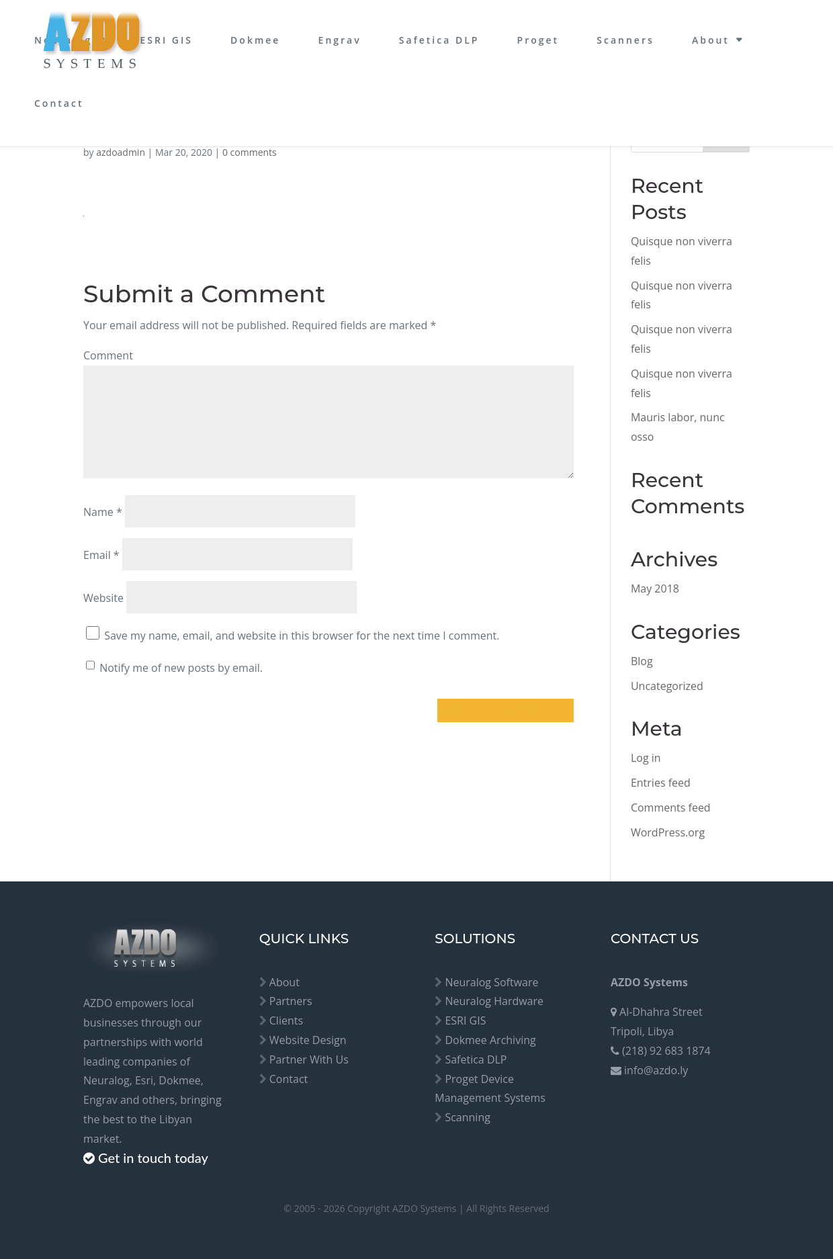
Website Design (308, 1040)
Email (101, 555)
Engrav (339, 40)
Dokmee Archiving (490, 1040)
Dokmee (255, 40)
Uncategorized (667, 686)
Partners (290, 1001)
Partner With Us (309, 1059)
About (711, 40)
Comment (108, 355)
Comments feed (671, 807)
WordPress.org (668, 832)
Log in (646, 757)
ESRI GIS (166, 40)
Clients (286, 1020)
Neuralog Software (491, 982)
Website (103, 598)
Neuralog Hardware (494, 1001)
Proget (538, 40)
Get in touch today (153, 1157)
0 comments (249, 152)
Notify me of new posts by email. (181, 667)
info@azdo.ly (656, 1070)
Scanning (467, 1117)
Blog (642, 661)
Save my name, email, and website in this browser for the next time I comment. (301, 635)
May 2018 (655, 588)
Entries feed (661, 782)
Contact (58, 103)
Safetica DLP (439, 40)
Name (102, 512)
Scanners (625, 40)
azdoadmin (120, 152)
